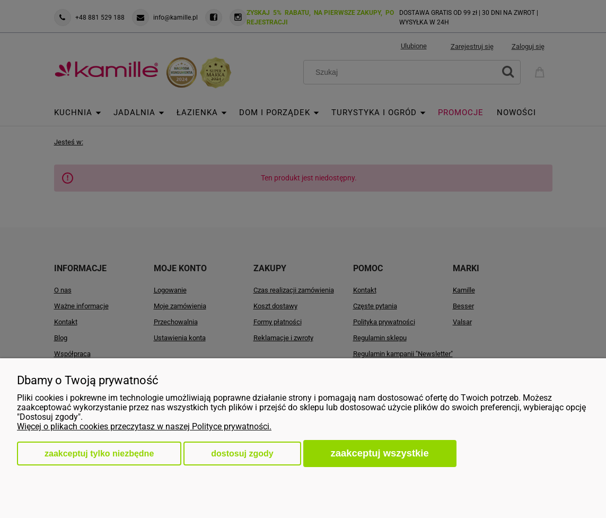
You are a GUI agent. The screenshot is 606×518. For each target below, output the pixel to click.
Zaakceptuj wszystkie (380, 453)
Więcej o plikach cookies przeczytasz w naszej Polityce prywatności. (144, 426)
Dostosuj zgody (242, 453)
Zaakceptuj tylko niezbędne (99, 453)
